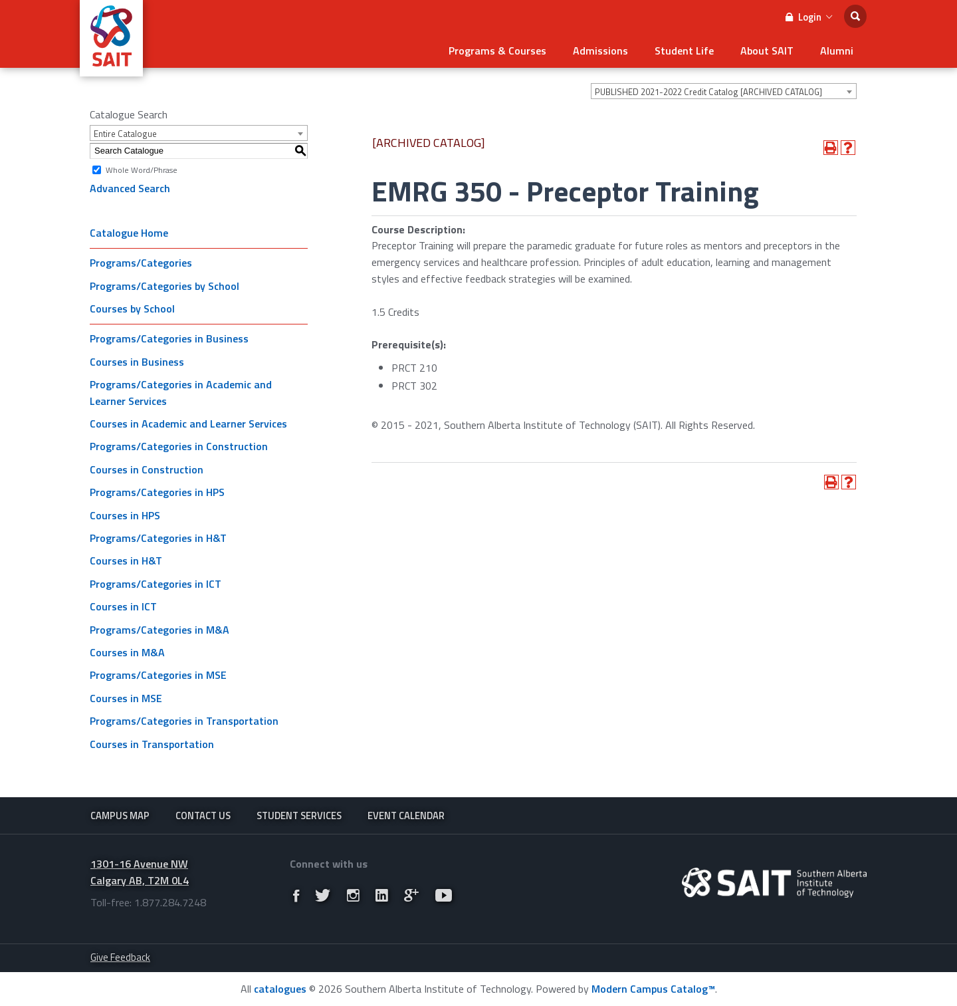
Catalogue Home (129, 233)
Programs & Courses (497, 51)
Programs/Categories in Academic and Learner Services (181, 392)
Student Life (684, 51)
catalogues (280, 989)
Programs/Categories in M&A (159, 630)
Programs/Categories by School (164, 286)
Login (809, 17)
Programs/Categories (141, 263)
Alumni (836, 51)
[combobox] (724, 91)
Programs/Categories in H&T (158, 538)
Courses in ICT (123, 606)
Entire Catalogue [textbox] (125, 133)
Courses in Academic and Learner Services (188, 424)
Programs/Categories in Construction (179, 446)
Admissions (600, 51)
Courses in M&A (127, 652)
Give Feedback (120, 957)
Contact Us (203, 815)
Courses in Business (137, 362)
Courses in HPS (125, 515)
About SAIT (767, 51)
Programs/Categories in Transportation (184, 721)
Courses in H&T (126, 560)
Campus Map (120, 815)
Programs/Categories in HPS (157, 492)
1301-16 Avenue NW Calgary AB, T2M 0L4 (139, 872)
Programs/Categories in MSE (158, 675)
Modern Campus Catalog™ (653, 989)
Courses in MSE (126, 698)
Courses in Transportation (152, 744)
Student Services (299, 815)
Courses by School (132, 308)
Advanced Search (130, 188)
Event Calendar (406, 815)
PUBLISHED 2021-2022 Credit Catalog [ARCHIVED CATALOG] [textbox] (708, 91)
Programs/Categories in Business (169, 338)
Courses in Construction (146, 469)
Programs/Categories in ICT (155, 584)
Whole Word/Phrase (141, 169)
